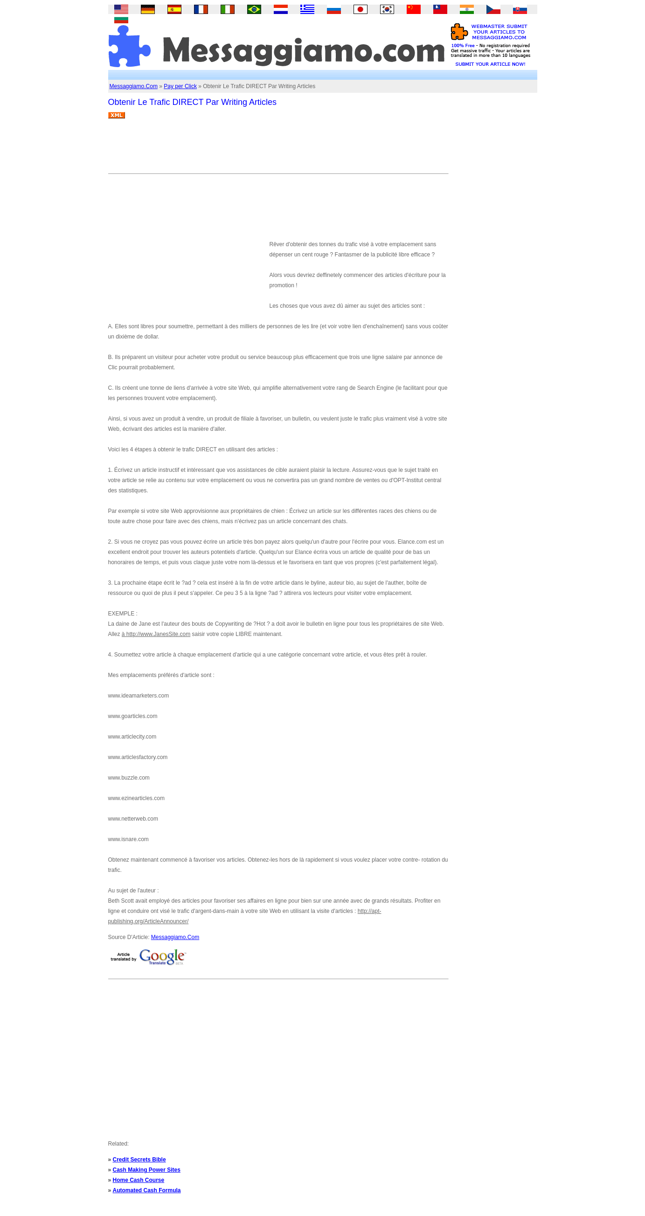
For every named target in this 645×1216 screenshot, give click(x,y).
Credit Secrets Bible (139, 1159)
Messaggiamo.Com (134, 86)
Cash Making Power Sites (146, 1170)
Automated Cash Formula (147, 1190)
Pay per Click (180, 86)
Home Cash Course (139, 1180)
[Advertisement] (278, 150)
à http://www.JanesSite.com (156, 634)
